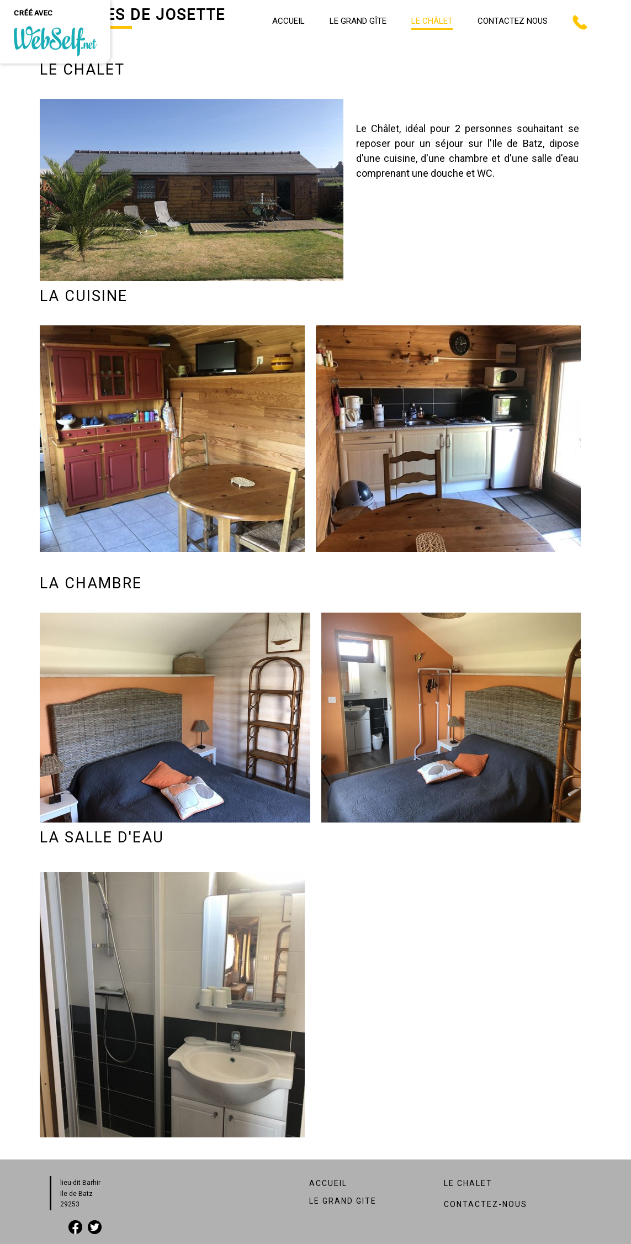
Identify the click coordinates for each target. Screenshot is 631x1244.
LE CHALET (468, 1183)
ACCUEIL (328, 1183)
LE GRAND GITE (343, 1200)
